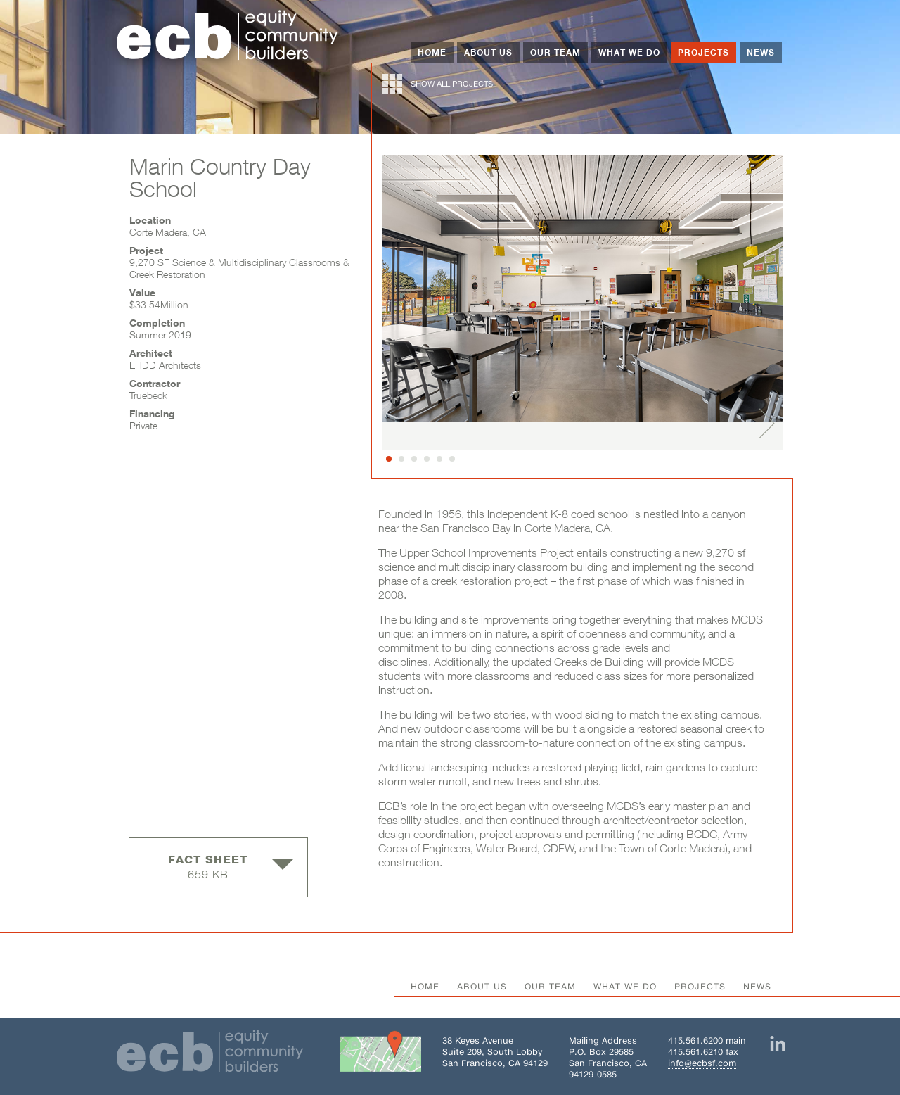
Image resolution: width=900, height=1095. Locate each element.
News (761, 52)
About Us (488, 52)
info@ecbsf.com (702, 1063)
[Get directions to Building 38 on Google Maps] (380, 1054)
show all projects (437, 84)
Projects (703, 52)
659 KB (230, 866)
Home (432, 52)
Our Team (555, 52)
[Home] (227, 36)
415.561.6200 (695, 1040)
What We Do (629, 52)
